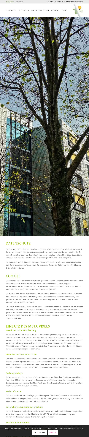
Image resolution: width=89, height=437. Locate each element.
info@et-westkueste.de (74, 2)
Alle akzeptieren (39, 433)
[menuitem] (10, 1)
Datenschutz (10, 2)
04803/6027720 (56, 2)
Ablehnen (52, 433)
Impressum (20, 2)
